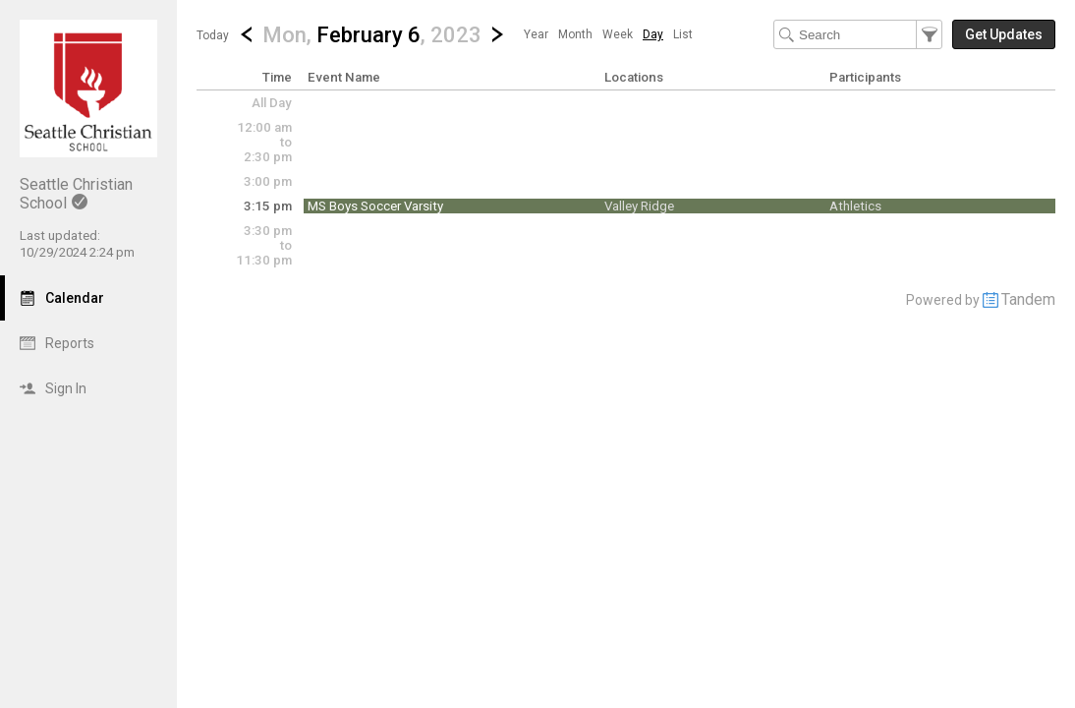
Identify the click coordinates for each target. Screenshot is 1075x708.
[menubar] (608, 34)
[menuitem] (536, 34)
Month (575, 34)
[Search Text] (857, 34)
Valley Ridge (639, 206)
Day (653, 34)
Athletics (855, 206)
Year (536, 34)
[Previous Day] (247, 34)
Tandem (1028, 299)
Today (213, 35)
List (683, 34)
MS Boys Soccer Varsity (375, 206)
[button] (371, 34)
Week (617, 34)
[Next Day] (497, 34)
